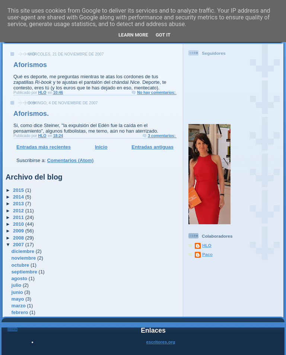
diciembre (24, 251)
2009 (19, 231)
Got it (163, 35)
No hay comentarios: (157, 93)
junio (18, 292)
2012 (19, 210)
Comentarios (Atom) (70, 160)
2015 (19, 190)
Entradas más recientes (43, 147)
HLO (207, 245)
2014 (19, 197)
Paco (207, 254)
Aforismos (30, 65)
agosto (20, 278)
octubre (21, 265)
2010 (19, 224)
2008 (19, 238)
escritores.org (160, 341)
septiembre (25, 272)
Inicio (101, 147)
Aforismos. (31, 113)
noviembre (24, 258)
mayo (19, 299)
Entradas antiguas (152, 147)
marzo (19, 305)
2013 (19, 203)
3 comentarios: (162, 136)
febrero (20, 312)
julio (17, 285)
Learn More (133, 35)
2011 (19, 217)
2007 (19, 244)
